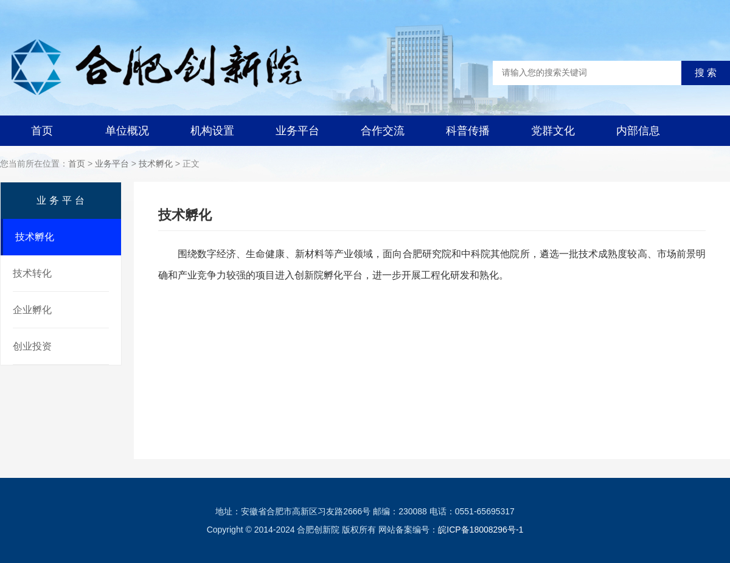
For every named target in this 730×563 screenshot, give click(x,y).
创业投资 (32, 346)
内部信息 (638, 131)
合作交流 (383, 131)
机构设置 (212, 131)
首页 (42, 131)
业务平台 (297, 131)
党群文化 (553, 131)
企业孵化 (32, 310)
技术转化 (32, 273)
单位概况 (127, 131)
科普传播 (468, 131)
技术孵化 (156, 163)
